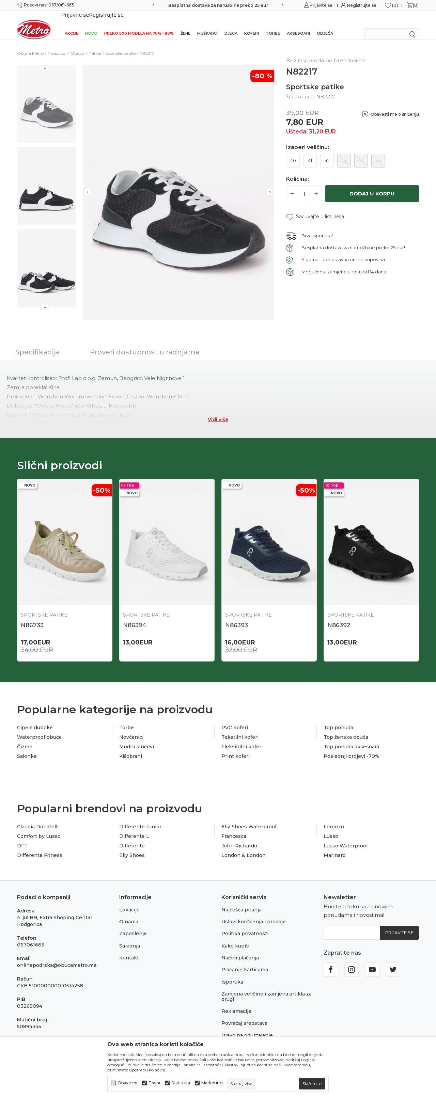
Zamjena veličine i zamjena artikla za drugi (266, 987)
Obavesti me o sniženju (395, 105)
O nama (128, 913)
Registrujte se (361, 5)
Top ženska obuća (346, 728)
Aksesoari (298, 24)
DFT (22, 837)
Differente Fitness (39, 846)
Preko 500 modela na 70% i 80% (139, 24)
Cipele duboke (35, 719)
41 (310, 151)
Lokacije (129, 901)
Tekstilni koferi (240, 728)
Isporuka (232, 973)
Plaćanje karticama (244, 961)
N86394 (134, 616)
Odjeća (325, 24)
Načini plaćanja (240, 949)
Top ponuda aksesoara (351, 738)
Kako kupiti (235, 937)
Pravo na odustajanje (247, 1026)
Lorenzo (334, 818)
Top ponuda (338, 719)
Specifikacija (37, 343)
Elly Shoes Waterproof (249, 818)
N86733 (32, 616)
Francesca (233, 827)
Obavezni (127, 1083)
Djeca (230, 24)
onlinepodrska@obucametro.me (57, 956)
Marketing (212, 1083)
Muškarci (207, 24)
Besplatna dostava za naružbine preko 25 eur (218, 5)
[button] (315, 208)
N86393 (236, 616)
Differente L (134, 827)
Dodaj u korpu (372, 184)
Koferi (251, 24)
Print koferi (235, 747)
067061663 (30, 936)
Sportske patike (120, 44)
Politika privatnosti (244, 925)
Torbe (273, 24)
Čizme (24, 738)
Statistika (180, 1083)
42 (327, 151)
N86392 (339, 616)
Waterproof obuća (39, 728)
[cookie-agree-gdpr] (312, 1083)
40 (293, 151)
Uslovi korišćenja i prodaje (253, 913)
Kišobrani (130, 747)
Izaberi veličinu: (307, 139)
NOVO (91, 24)
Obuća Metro (30, 44)
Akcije (71, 24)
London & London (243, 846)
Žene (185, 24)
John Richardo (239, 837)
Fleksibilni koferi (242, 738)
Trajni (154, 1083)
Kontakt (129, 949)
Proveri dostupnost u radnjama (145, 343)
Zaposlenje (133, 925)
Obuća (77, 44)
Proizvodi (57, 44)
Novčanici (131, 728)
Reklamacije (236, 1002)
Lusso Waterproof (346, 837)
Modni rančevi (136, 738)
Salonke (27, 747)
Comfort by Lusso (39, 827)
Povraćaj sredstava (244, 1014)
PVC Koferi (234, 719)
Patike (95, 44)
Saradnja (129, 937)
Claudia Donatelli (38, 818)
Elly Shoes (132, 846)
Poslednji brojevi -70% (351, 747)
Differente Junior (140, 818)
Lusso (331, 827)
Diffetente (132, 837)
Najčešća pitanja (241, 901)
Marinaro (335, 846)
